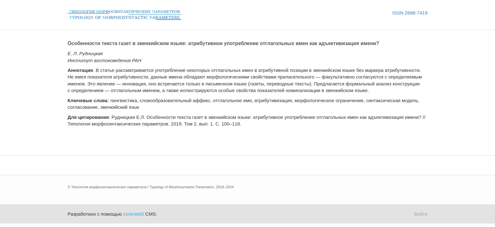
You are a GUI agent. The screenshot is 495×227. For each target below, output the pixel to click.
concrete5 (133, 214)
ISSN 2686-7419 (409, 12)
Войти (420, 214)
